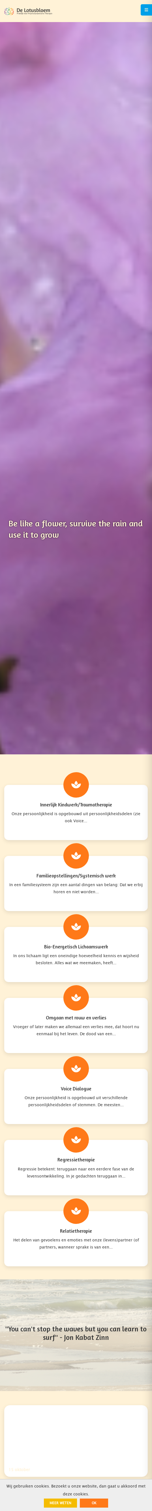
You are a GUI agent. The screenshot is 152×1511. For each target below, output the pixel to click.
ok (94, 1503)
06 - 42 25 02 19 (21, 1302)
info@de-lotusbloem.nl (26, 1321)
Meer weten (60, 1503)
